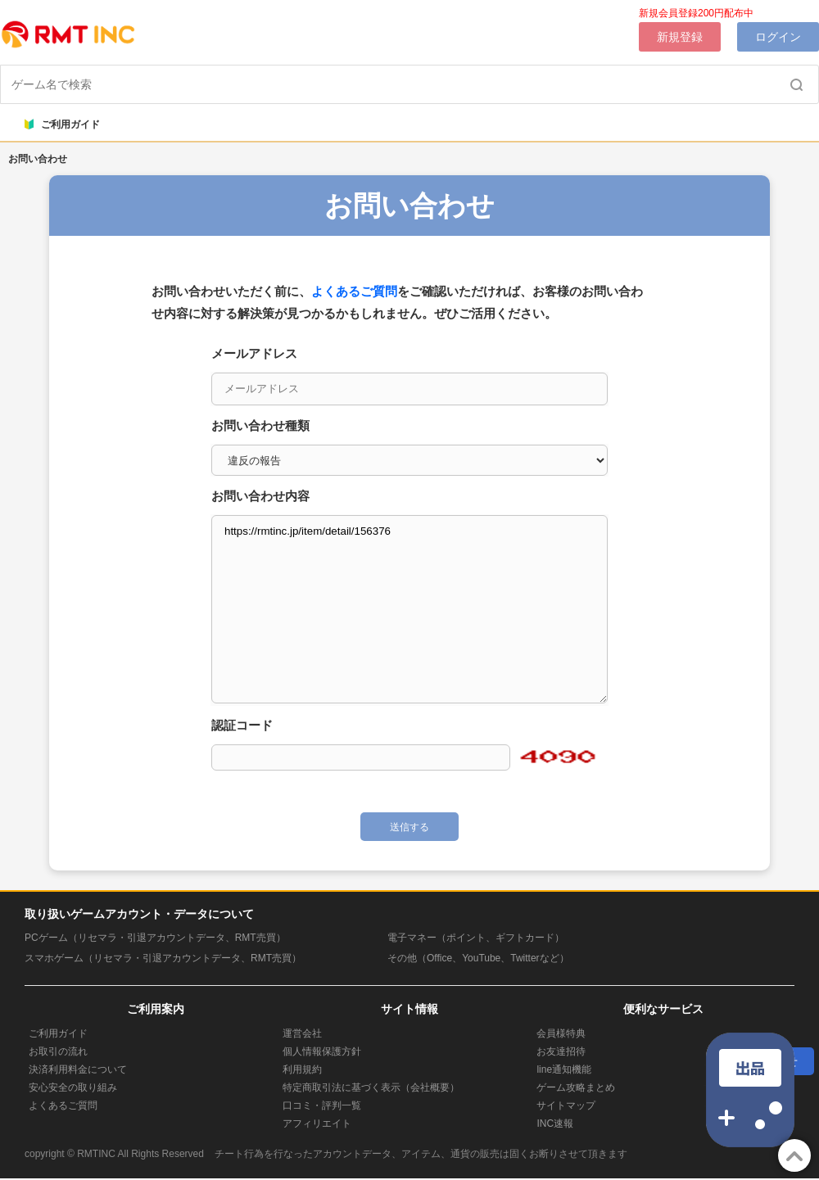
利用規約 (302, 1069)
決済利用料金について (78, 1069)
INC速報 (554, 1123)
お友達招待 (561, 1051)
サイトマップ (565, 1105)
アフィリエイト (317, 1123)
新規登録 (680, 36)
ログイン (778, 36)
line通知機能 (563, 1069)
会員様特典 (561, 1033)
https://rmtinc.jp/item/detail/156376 (409, 609)
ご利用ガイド (62, 124)
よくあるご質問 (354, 291)
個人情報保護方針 (322, 1051)
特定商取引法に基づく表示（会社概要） (371, 1087)
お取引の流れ (58, 1051)
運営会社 (302, 1033)
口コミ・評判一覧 (322, 1105)
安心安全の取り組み (73, 1087)
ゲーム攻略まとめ (575, 1087)
